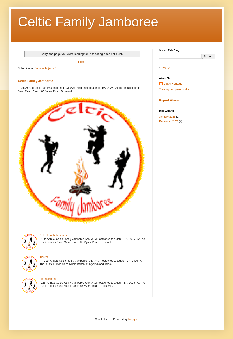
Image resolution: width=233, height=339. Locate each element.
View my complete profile (174, 89)
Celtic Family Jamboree (88, 21)
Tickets (44, 257)
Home (81, 61)
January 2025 (167, 116)
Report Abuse (169, 100)
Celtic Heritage (173, 83)
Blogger (132, 319)
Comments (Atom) (45, 68)
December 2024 (168, 121)
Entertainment (48, 278)
